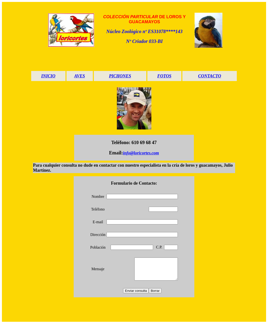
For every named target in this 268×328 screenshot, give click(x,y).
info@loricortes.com (141, 153)
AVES (79, 76)
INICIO (48, 76)
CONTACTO (209, 76)
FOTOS (164, 76)
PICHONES (120, 76)
